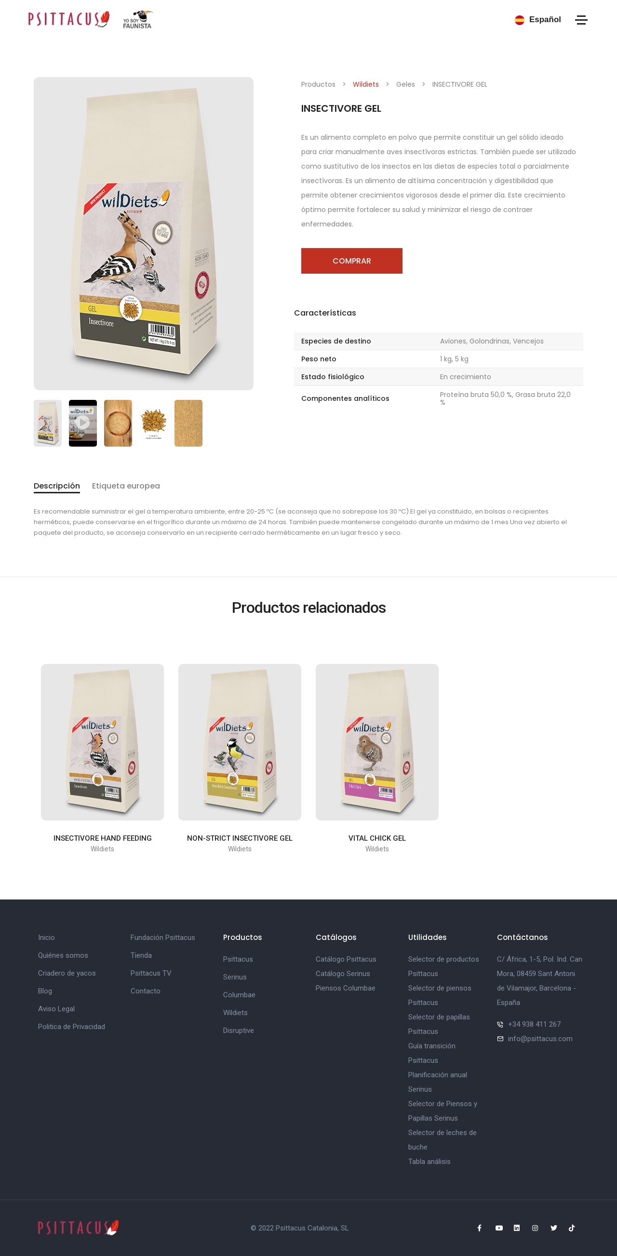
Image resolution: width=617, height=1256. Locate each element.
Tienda (141, 955)
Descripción (57, 485)
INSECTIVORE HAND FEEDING (103, 838)
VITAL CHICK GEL (377, 838)
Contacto (146, 991)
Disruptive (238, 1030)
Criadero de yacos (67, 973)
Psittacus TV (151, 973)
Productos (318, 84)
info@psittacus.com (540, 1038)
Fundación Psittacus (163, 937)
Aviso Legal (56, 1009)
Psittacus (238, 959)
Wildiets (366, 84)
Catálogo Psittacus (346, 959)
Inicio (46, 937)
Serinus (235, 977)
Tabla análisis (429, 1161)
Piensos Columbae (346, 988)
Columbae (239, 995)
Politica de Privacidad (71, 1026)
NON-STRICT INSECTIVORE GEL (240, 838)
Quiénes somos (63, 955)
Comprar (352, 260)
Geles (405, 84)
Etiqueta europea (126, 485)
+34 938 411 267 (534, 1024)
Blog (45, 991)
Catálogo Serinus (343, 973)
